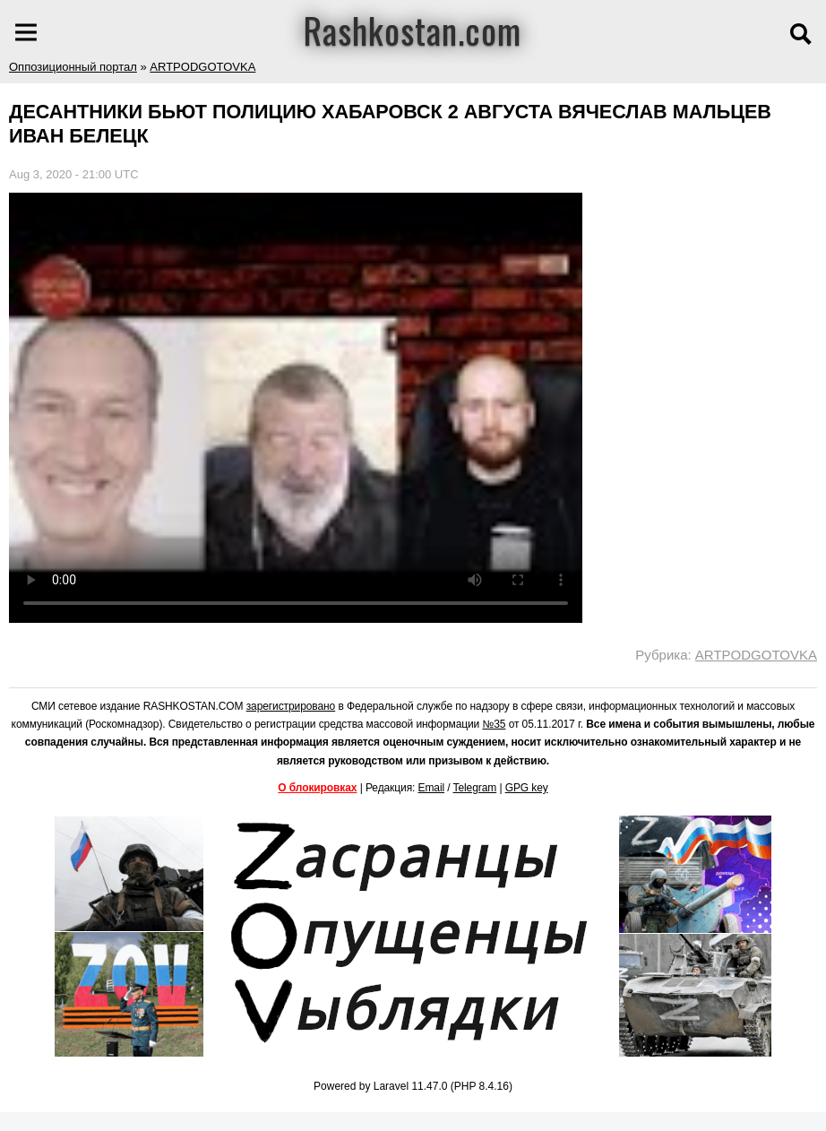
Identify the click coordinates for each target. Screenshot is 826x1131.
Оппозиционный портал (73, 66)
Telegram (475, 787)
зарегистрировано (291, 706)
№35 (493, 724)
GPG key (526, 787)
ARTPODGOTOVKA (202, 66)
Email (431, 787)
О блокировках (317, 787)
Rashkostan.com (412, 30)
